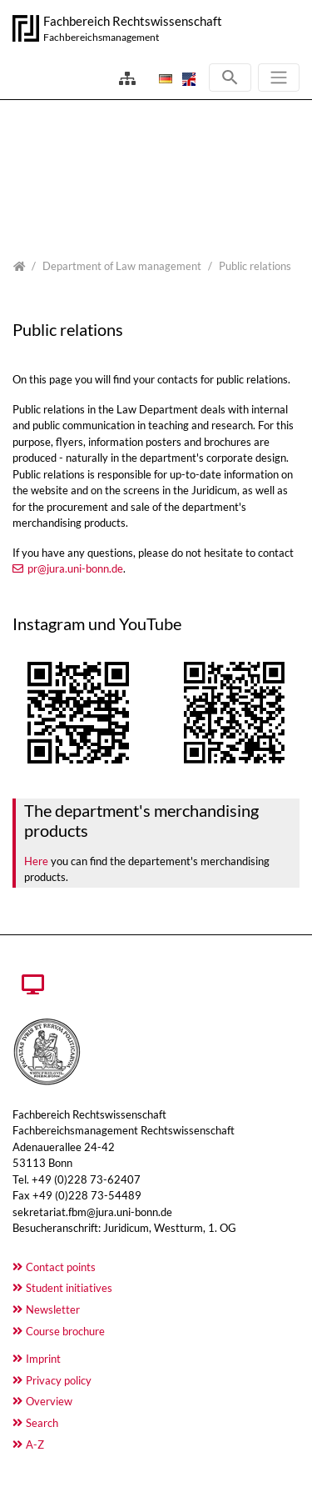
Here (36, 861)
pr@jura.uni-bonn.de (75, 568)
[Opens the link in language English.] (187, 78)
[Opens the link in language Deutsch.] (164, 78)
